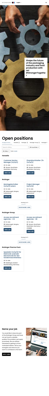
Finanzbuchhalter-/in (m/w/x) (35, 161)
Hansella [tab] (17, 142)
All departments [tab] (6, 142)
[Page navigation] (46, 2)
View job (7, 173)
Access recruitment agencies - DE (34, 218)
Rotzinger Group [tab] (35, 142)
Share (15, 151)
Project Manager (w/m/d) (33, 185)
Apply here (6, 354)
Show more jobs (24, 207)
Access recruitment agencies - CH (11, 218)
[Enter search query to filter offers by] (15, 147)
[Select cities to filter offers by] (6, 151)
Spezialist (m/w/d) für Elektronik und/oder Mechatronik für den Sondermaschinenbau (12, 255)
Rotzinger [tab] (25, 142)
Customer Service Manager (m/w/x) (11, 161)
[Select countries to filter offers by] (34, 147)
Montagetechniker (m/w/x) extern (11, 185)
